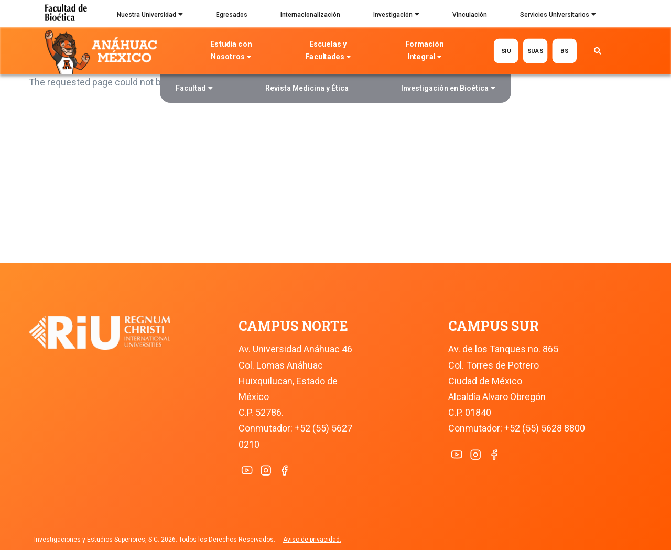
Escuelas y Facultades (327, 51)
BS (564, 50)
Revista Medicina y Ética (307, 88)
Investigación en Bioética (448, 89)
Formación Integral (424, 51)
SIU (506, 50)
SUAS (535, 50)
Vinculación (469, 14)
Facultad (194, 89)
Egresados (231, 14)
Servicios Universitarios (558, 15)
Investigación (396, 15)
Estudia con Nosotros (231, 51)
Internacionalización (310, 14)
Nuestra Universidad (150, 15)
